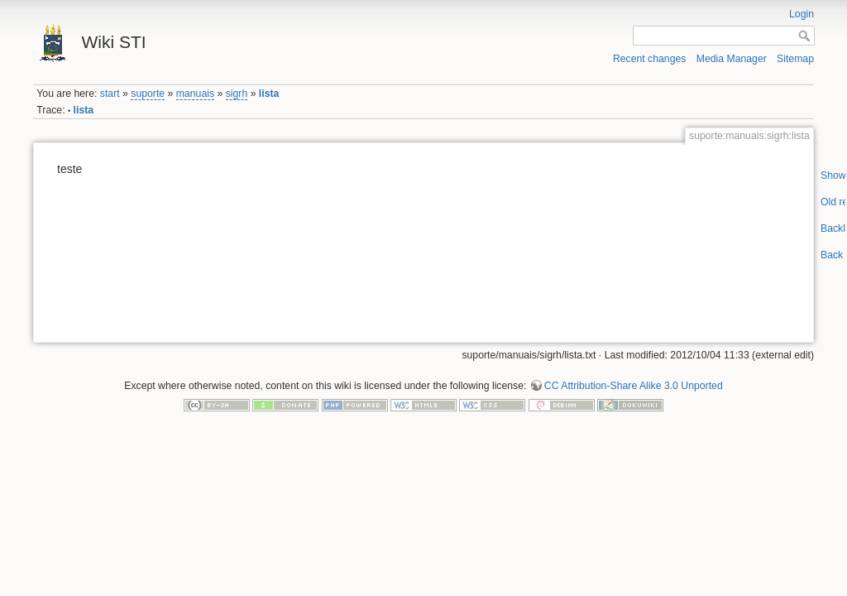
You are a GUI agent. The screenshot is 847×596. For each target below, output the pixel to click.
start (110, 93)
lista (269, 93)
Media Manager (731, 59)
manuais (195, 93)
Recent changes (650, 59)
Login (801, 14)
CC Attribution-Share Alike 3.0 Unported (633, 386)
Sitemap (795, 59)
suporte (148, 93)
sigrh (237, 93)
